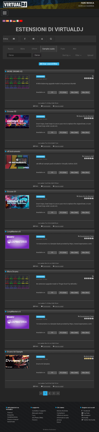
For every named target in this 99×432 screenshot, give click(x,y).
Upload (90, 55)
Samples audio (48, 49)
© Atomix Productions (49, 429)
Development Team (87, 236)
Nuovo (10, 49)
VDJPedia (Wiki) (37, 418)
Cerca (37, 55)
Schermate (11, 422)
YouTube (85, 413)
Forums (34, 420)
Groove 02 (11, 111)
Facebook (86, 411)
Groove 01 (11, 192)
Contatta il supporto (39, 411)
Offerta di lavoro (62, 415)
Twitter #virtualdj (88, 420)
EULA (59, 422)
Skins (22, 49)
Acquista (10, 415)
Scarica (10, 412)
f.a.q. (34, 415)
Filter (78, 55)
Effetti (34, 49)
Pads (63, 49)
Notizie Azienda (62, 411)
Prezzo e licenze (12, 419)
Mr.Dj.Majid (90, 356)
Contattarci (61, 413)
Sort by (66, 55)
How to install (59, 106)
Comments (46, 106)
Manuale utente (37, 413)
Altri (74, 49)
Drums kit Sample (15, 352)
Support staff (89, 156)
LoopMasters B (13, 232)
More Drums (12, 272)
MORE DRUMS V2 (14, 71)
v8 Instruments (13, 151)
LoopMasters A (13, 312)
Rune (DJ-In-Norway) (86, 116)
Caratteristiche (12, 417)
